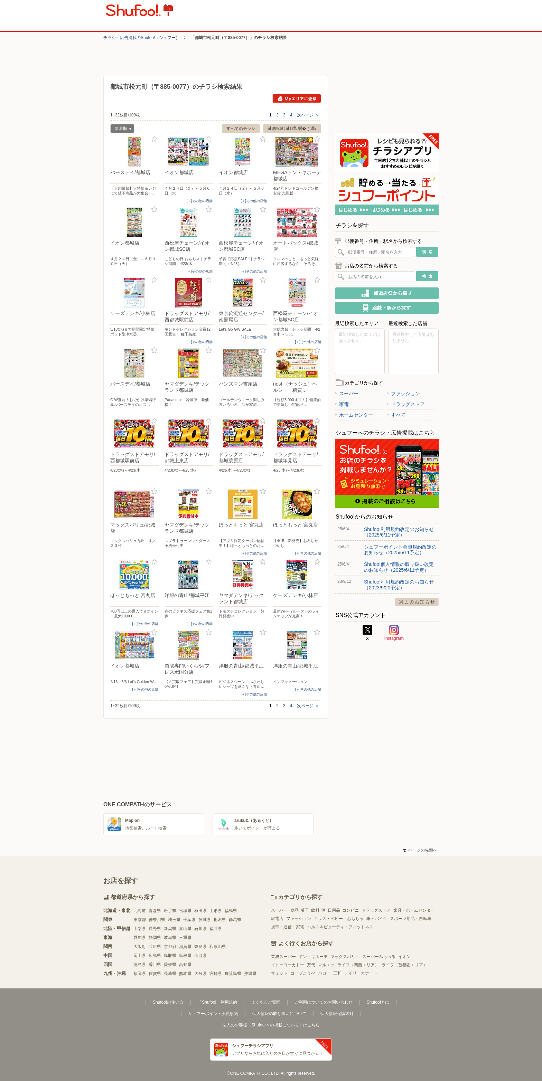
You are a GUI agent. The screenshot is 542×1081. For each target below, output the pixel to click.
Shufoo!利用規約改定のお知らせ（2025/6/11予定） (399, 532)
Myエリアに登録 (296, 98)
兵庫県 (155, 946)
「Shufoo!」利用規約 (217, 1002)
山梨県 (139, 928)
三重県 (185, 937)
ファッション (403, 393)
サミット (279, 973)
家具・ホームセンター (414, 910)
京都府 (170, 946)
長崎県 (170, 973)
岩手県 (170, 910)
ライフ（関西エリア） (358, 965)
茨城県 (204, 919)
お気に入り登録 (154, 139)
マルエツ (326, 965)
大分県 (200, 973)
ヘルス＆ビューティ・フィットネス (340, 926)
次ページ (308, 115)
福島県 (231, 910)
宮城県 (185, 910)
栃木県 (220, 919)
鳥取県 (170, 955)
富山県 (185, 928)
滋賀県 (185, 946)
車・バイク (376, 918)
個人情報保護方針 (337, 1013)
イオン (404, 956)
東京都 (139, 919)
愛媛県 (170, 964)
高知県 (185, 964)
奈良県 (200, 946)
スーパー (346, 393)
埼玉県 (174, 919)
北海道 (139, 910)
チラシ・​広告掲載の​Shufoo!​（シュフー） (141, 37)
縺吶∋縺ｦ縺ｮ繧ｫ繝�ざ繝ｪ (292, 128)
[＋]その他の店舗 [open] (199, 201)
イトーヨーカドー (287, 965)
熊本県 (185, 973)
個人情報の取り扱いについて (279, 1013)
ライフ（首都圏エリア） (404, 965)
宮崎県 (215, 973)
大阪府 (139, 946)
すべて (396, 415)
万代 (311, 965)
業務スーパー (283, 956)
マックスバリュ (344, 956)
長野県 (155, 928)
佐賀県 (155, 973)
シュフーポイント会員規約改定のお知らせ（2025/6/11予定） (400, 549)
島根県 (185, 955)
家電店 (277, 918)
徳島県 (139, 964)
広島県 (155, 955)
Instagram (394, 633)
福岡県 (139, 973)
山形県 (215, 910)
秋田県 (200, 910)
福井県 (215, 928)
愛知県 (139, 937)
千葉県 (189, 919)
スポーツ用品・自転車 (410, 918)
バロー (324, 973)
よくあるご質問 (265, 1002)
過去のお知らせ (417, 602)
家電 (342, 404)
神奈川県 (157, 919)
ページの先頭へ (420, 850)
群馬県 (235, 919)
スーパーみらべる (378, 956)
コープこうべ (302, 973)
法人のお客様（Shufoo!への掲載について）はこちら (270, 1025)
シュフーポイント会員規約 (213, 1013)
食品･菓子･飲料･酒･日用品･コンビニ (324, 910)
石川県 (200, 928)
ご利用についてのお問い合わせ (324, 1002)
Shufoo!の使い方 (168, 1002)
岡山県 (139, 955)
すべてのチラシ (240, 128)
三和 (337, 973)
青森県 (155, 910)
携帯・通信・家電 (287, 926)
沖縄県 (250, 973)
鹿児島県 (233, 973)
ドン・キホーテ (313, 956)
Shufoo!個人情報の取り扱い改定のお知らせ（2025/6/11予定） (399, 566)
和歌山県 (217, 946)
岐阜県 (170, 937)
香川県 (155, 964)
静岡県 (155, 937)
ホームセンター (354, 415)
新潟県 (170, 928)
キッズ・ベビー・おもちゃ (339, 918)
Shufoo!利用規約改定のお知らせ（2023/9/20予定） (399, 584)
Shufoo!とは (378, 1002)
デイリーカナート (360, 973)
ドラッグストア (406, 404)
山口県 (200, 955)
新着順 (121, 129)
